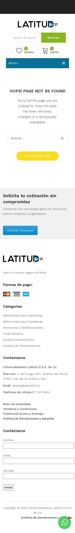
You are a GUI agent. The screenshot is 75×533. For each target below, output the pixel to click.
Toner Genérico (13, 333)
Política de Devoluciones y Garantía (28, 418)
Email (38, 458)
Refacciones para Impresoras (22, 315)
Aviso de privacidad (16, 404)
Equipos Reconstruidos (18, 339)
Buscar (54, 37)
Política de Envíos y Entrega (23, 413)
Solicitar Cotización (20, 230)
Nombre (38, 442)
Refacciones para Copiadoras (23, 321)
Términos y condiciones (20, 408)
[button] (64, 522)
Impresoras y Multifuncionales (23, 327)
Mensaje (38, 473)
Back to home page (37, 156)
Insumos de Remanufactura (21, 345)
